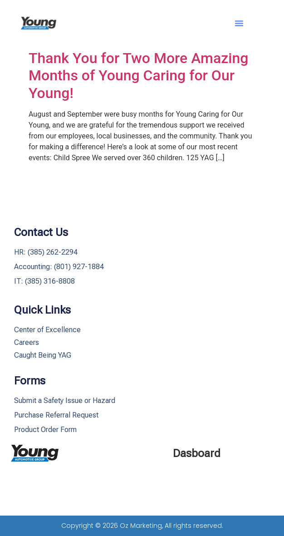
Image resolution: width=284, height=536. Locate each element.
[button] (239, 23)
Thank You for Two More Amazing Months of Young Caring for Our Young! (138, 75)
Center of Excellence (47, 329)
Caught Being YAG (42, 355)
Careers (26, 342)
